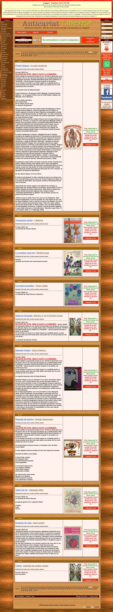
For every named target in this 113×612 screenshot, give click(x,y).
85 (23, 55)
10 (32, 52)
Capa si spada (6, 34)
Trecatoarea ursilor (23, 220)
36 (81, 52)
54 (41, 53)
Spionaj (4, 90)
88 (29, 55)
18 (47, 52)
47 (27, 53)
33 (76, 52)
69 (69, 53)
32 (74, 52)
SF (2, 88)
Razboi (4, 84)
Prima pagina (20, 596)
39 (87, 52)
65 (61, 53)
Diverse (4, 46)
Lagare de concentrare (5, 69)
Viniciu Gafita (42, 286)
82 (94, 53)
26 (62, 52)
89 (31, 55)
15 (41, 52)
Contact (50, 32)
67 (65, 53)
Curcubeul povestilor (24, 286)
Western (4, 98)
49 (31, 53)
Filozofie (4, 60)
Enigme (4, 52)
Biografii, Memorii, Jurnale (7, 29)
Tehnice (4, 94)
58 (48, 53)
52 (37, 53)
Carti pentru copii (6, 36)
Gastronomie (5, 62)
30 (70, 52)
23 (57, 52)
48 (29, 53)
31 (72, 52)
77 (84, 53)
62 (56, 53)
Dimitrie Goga (42, 253)
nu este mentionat (38, 66)
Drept (3, 50)
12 (36, 52)
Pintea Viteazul (22, 66)
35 (80, 52)
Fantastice (5, 58)
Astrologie (4, 24)
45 (23, 53)
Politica (4, 79)
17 (45, 52)
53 (39, 53)
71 (73, 53)
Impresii (36, 32)
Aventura (4, 26)
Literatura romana (7, 72)
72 (75, 53)
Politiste (4, 81)
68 (67, 53)
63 (58, 53)
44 (22, 53)
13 (38, 52)
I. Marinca (38, 220)
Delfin (3, 42)
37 (83, 52)
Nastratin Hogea (22, 350)
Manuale (4, 77)
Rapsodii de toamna (24, 419)
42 (95, 52)
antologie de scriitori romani (35, 566)
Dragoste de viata (23, 523)
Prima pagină (21, 32)
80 (90, 53)
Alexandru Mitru (36, 490)
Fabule (18, 566)
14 (39, 52)
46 (25, 53)
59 (50, 53)
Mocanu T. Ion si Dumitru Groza (48, 316)
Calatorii (4, 31)
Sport (3, 92)
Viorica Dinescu (39, 350)
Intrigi (3, 64)
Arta (3, 22)
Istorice (4, 66)
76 (82, 53)
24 (59, 52)
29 (68, 52)
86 (25, 55)
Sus (33, 596)
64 (60, 53)
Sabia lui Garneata (23, 316)
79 (88, 53)
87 (27, 55)
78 (86, 53)
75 (81, 53)
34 (78, 52)
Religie (4, 86)
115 (35, 55)
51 (35, 53)
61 (54, 53)
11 (34, 52)
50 (33, 53)
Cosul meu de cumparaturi (90, 39)
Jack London (39, 523)
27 (64, 52)
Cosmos (4, 38)
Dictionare (5, 44)
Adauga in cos (91, 144)
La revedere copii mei (25, 253)
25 (60, 52)
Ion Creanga (46, 46)
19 (49, 52)
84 (22, 55)
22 (55, 52)
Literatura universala (5, 75)
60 (52, 53)
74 (79, 53)
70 (71, 53)
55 (42, 53)
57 (46, 53)
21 (53, 52)
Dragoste (4, 48)
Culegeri (4, 40)
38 (85, 52)
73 (77, 53)
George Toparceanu (44, 419)
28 (66, 52)
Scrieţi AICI (107, 81)
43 (97, 52)
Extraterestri (5, 54)
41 (93, 52)
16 (43, 52)
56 (44, 53)
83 (96, 53)
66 (63, 53)
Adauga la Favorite (81, 596)
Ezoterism (4, 56)
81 (92, 53)
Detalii (20, 61)
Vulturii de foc (21, 490)
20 (51, 52)
